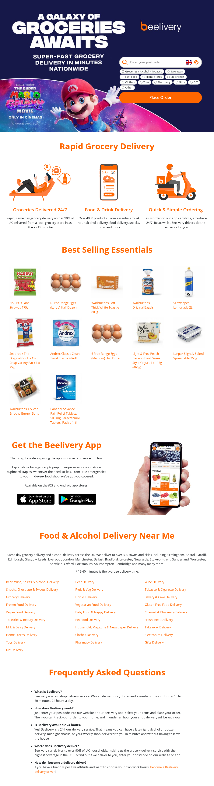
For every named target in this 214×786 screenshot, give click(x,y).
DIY (196, 82)
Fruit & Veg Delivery (89, 589)
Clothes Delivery (86, 635)
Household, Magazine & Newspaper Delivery (107, 627)
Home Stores (154, 77)
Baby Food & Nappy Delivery (95, 612)
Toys (146, 82)
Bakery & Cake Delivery (161, 597)
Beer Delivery (84, 582)
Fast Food (131, 77)
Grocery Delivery (18, 597)
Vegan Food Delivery (20, 612)
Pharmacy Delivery (88, 642)
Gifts (182, 82)
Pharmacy (164, 82)
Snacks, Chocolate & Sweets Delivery (32, 589)
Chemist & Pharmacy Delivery (166, 612)
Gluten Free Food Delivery (163, 605)
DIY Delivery (14, 650)
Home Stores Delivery (21, 635)
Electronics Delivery (159, 635)
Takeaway (177, 71)
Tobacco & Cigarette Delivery (165, 589)
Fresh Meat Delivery (159, 620)
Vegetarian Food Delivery (93, 605)
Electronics (177, 77)
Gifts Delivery (154, 642)
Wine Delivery (154, 582)
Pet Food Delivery (87, 620)
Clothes (130, 82)
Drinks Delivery (86, 597)
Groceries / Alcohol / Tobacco (143, 71)
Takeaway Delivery (158, 627)
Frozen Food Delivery (21, 605)
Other (129, 87)
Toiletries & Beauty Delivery (25, 620)
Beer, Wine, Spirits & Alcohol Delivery (32, 582)
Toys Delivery (15, 642)
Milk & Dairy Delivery (20, 627)
